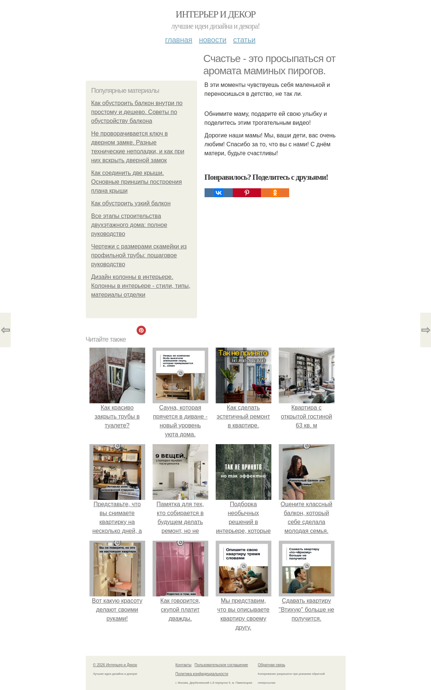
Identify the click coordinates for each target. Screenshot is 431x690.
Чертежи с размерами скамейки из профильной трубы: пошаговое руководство (139, 255)
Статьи (244, 40)
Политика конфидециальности (202, 674)
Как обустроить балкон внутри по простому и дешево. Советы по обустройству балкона (137, 112)
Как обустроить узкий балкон (131, 203)
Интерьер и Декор (215, 14)
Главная (178, 40)
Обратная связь (271, 665)
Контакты (184, 665)
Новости (212, 40)
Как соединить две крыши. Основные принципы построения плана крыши (136, 182)
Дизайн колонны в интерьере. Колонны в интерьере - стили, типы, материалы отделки (140, 286)
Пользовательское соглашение (221, 665)
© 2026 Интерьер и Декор (115, 665)
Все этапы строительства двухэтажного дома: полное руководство (129, 225)
